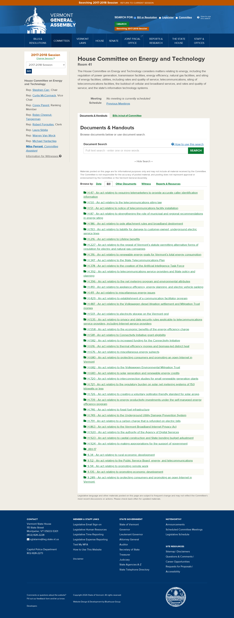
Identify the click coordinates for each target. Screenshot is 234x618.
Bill (108, 183)
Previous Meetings (118, 104)
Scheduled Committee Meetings (184, 529)
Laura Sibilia (40, 130)
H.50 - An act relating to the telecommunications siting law (123, 202)
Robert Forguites (43, 124)
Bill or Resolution (146, 17)
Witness (146, 183)
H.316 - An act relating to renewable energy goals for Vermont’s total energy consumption (142, 254)
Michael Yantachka (44, 141)
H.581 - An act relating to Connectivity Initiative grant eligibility (125, 335)
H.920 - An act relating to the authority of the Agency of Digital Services (131, 432)
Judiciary (124, 559)
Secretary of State (129, 549)
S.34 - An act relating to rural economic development (119, 455)
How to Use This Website (87, 549)
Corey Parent (40, 105)
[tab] (94, 115)
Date (99, 183)
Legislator (167, 17)
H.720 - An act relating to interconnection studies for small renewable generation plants (141, 379)
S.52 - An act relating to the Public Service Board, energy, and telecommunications (138, 460)
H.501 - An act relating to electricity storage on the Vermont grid (126, 314)
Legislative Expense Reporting (90, 539)
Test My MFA (80, 544)
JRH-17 (90, 449)
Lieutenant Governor (131, 534)
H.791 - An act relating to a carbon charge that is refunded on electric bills (132, 421)
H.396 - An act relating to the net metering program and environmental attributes (137, 281)
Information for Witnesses (43, 156)
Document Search (144, 144)
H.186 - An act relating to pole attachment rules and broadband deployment (133, 224)
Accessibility (173, 571)
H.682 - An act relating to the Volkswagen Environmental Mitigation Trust (132, 367)
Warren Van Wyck (43, 135)
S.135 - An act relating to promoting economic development (123, 472)
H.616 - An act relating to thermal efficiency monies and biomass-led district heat (136, 346)
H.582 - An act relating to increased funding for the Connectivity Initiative (132, 340)
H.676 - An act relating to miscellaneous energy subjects (121, 352)
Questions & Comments (179, 556)
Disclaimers (183, 551)
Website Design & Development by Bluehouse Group (96, 601)
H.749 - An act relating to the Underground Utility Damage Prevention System (135, 415)
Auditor (123, 544)
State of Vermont (129, 524)
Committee (184, 17)
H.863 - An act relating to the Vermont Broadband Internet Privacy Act (130, 427)
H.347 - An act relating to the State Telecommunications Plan (124, 260)
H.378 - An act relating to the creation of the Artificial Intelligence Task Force (134, 266)
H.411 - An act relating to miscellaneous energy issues (119, 293)
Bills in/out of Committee (127, 115)
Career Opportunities (178, 561)
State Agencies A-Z (130, 564)
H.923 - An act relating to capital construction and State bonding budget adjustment (139, 438)
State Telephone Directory (134, 569)
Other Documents (126, 183)
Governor (124, 529)
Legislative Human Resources (90, 529)
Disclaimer (78, 558)
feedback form (43, 598)
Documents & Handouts (93, 115)
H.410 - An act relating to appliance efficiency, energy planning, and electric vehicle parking (143, 287)
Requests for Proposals (179, 566)
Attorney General (129, 539)
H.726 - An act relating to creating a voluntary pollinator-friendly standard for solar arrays (141, 394)
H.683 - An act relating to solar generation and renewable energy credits (131, 373)
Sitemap (170, 551)
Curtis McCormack (44, 95)
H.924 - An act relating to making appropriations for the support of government (136, 444)
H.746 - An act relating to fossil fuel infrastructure (117, 410)
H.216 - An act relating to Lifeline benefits (112, 239)
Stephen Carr (40, 90)
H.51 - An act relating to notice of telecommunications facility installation (131, 208)
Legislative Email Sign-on (87, 524)
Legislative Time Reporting (88, 534)
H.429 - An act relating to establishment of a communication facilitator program (136, 298)
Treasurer (124, 554)
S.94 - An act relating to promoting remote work (116, 466)
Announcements (175, 524)
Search (121, 24)
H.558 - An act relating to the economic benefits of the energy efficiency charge (136, 329)
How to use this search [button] (187, 144)
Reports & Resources (168, 183)
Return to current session (137, 2)
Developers (32, 606)
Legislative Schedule (177, 534)
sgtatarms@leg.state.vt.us (43, 539)
